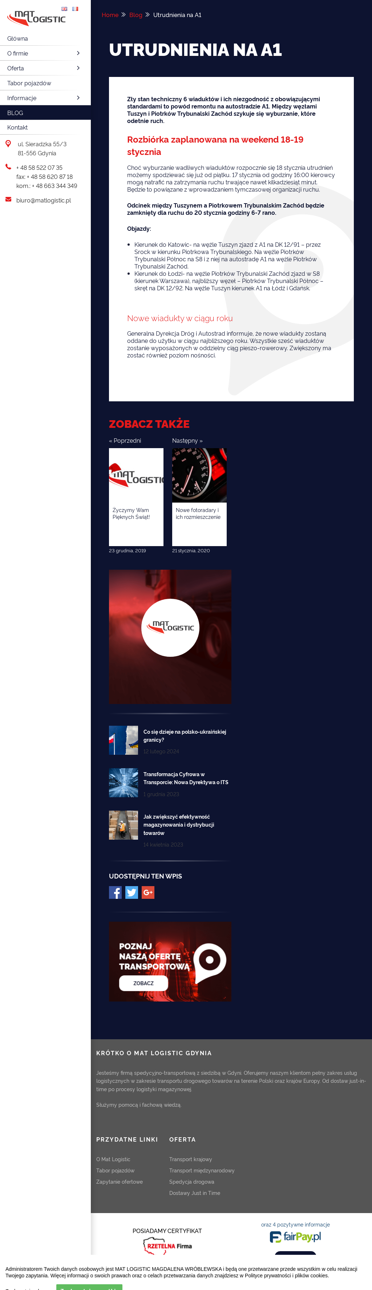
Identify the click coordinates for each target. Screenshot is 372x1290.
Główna (17, 38)
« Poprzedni (125, 440)
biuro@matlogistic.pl (43, 200)
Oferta (44, 68)
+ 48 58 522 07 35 (39, 167)
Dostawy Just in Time (194, 1192)
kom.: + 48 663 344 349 (46, 185)
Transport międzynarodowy (202, 1170)
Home (110, 15)
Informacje (44, 98)
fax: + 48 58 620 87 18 (44, 176)
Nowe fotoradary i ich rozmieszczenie (198, 513)
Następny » (187, 440)
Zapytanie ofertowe (119, 1181)
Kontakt (17, 127)
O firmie (44, 53)
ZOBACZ (295, 1257)
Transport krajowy (190, 1158)
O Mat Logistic (113, 1158)
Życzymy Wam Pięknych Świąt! (131, 513)
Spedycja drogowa (191, 1181)
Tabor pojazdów (29, 83)
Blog (15, 112)
